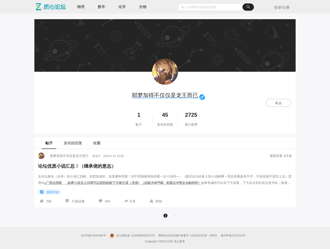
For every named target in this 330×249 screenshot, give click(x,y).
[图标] (202, 97)
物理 (81, 7)
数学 (101, 7)
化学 (122, 7)
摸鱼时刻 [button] (49, 192)
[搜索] (248, 7)
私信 (278, 103)
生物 (142, 7)
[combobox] (216, 7)
